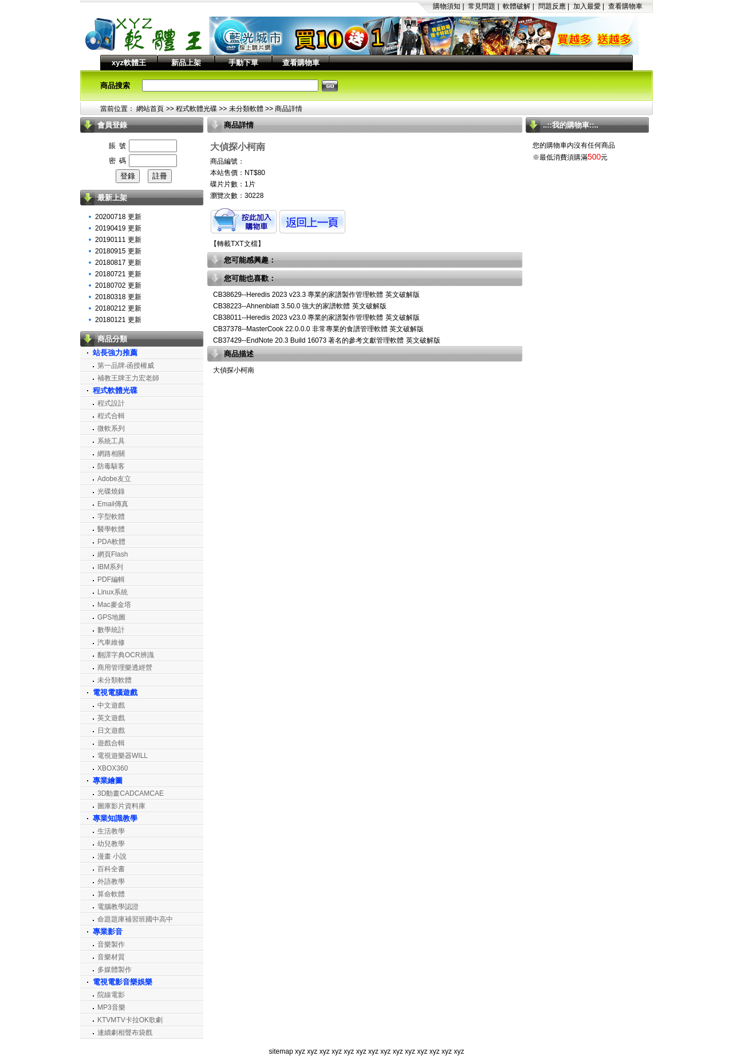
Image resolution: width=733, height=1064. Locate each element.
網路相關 (111, 454)
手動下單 (243, 62)
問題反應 (552, 6)
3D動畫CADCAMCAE (130, 793)
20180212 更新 (118, 308)
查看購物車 (625, 6)
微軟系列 (111, 428)
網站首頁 (150, 109)
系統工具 (111, 441)
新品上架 (186, 62)
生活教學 (111, 831)
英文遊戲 (111, 718)
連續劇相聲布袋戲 (124, 1033)
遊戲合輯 (111, 743)
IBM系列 (110, 567)
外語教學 (111, 882)
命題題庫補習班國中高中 (135, 919)
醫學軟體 (111, 529)
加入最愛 (587, 6)
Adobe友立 (114, 479)
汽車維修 (111, 642)
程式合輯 (111, 416)
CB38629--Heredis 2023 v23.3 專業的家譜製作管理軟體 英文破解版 (316, 295)
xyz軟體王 (129, 62)
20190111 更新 (118, 240)
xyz (300, 1051)
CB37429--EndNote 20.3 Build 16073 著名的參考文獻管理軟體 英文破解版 (326, 340)
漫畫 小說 (112, 856)
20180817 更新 (118, 263)
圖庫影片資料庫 (121, 806)
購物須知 (446, 6)
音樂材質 (111, 957)
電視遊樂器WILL (122, 756)
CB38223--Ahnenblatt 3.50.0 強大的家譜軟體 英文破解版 (300, 306)
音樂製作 (111, 944)
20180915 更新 (118, 251)
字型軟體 (111, 517)
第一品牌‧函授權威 (125, 366)
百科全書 (111, 869)
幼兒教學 (111, 844)
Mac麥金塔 (114, 605)
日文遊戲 (111, 730)
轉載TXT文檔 (237, 244)
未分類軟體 (246, 109)
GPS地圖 (111, 617)
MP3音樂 (111, 1007)
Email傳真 (112, 504)
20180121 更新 (118, 320)
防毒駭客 (111, 466)
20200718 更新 (118, 217)
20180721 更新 (118, 274)
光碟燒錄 (111, 491)
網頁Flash (112, 554)
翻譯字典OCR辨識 (125, 655)
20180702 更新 (118, 285)
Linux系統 (112, 592)
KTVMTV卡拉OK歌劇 (130, 1020)
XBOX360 (112, 768)
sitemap (281, 1051)
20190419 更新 (118, 228)
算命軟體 (111, 894)
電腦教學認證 (118, 907)
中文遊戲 (111, 705)
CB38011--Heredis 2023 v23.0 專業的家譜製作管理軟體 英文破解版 (316, 317)
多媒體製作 (114, 970)
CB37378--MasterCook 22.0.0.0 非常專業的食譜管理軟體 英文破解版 (318, 329)
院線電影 (111, 995)
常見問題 (481, 6)
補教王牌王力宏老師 (128, 378)
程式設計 (111, 403)
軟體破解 (516, 6)
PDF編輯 (111, 579)
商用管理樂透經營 (124, 668)
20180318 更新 (118, 297)
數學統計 (111, 630)
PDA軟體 (111, 542)
